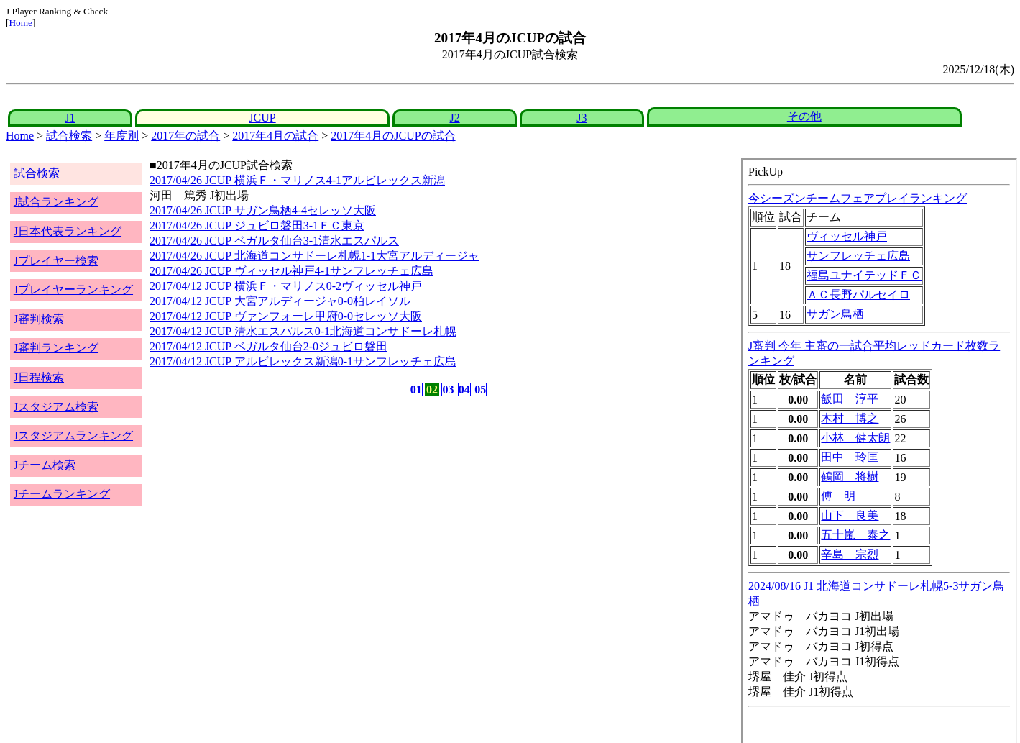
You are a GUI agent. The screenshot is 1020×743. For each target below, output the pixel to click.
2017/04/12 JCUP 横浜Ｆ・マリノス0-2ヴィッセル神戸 (286, 286)
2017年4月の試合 (275, 135)
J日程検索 (39, 377)
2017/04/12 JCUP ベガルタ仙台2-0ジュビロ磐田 (268, 346)
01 (416, 389)
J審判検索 (39, 319)
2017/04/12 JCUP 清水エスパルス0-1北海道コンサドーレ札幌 (303, 331)
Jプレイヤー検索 (56, 261)
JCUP (262, 117)
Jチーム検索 (44, 465)
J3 (581, 117)
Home (20, 22)
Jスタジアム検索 (56, 407)
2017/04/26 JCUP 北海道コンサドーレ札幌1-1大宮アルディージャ (314, 256)
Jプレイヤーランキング (73, 289)
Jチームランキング (62, 494)
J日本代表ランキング (67, 231)
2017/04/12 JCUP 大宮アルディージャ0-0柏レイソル (280, 301)
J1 (70, 117)
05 (480, 389)
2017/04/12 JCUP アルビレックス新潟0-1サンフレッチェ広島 (303, 361)
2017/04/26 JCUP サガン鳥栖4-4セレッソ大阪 (263, 210)
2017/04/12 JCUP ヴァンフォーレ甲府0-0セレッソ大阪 (286, 316)
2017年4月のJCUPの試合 (393, 135)
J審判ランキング (56, 348)
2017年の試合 (185, 135)
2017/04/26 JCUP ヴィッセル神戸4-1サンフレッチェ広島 (291, 271)
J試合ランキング (56, 202)
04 (464, 389)
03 (448, 389)
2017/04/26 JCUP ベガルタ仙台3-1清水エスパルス (274, 240)
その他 (804, 116)
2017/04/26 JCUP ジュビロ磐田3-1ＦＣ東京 (257, 225)
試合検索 (69, 135)
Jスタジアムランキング (73, 435)
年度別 (121, 135)
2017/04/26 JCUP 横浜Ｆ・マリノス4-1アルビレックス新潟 (297, 180)
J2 (454, 117)
